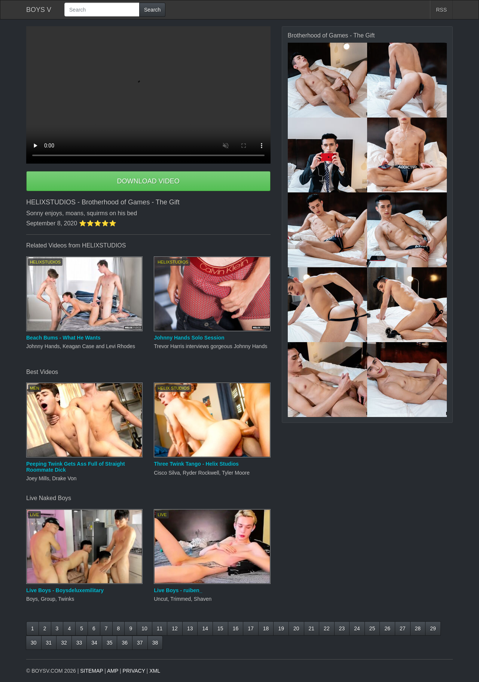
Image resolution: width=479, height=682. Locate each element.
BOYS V (38, 9)
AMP (112, 671)
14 (205, 628)
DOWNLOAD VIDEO (148, 181)
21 (312, 628)
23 (342, 628)
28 (418, 628)
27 (403, 628)
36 (125, 643)
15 (220, 628)
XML (154, 671)
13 (190, 628)
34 (94, 643)
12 (175, 628)
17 (251, 628)
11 (160, 628)
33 (79, 643)
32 (64, 643)
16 (236, 628)
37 (140, 643)
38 (155, 643)
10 (144, 628)
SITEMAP (91, 671)
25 (372, 628)
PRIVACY (134, 671)
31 (49, 643)
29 (433, 628)
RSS (441, 10)
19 (281, 628)
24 (357, 628)
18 (266, 628)
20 (296, 628)
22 (327, 628)
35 (110, 643)
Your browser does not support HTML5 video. (148, 95)
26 (387, 628)
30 (34, 643)
